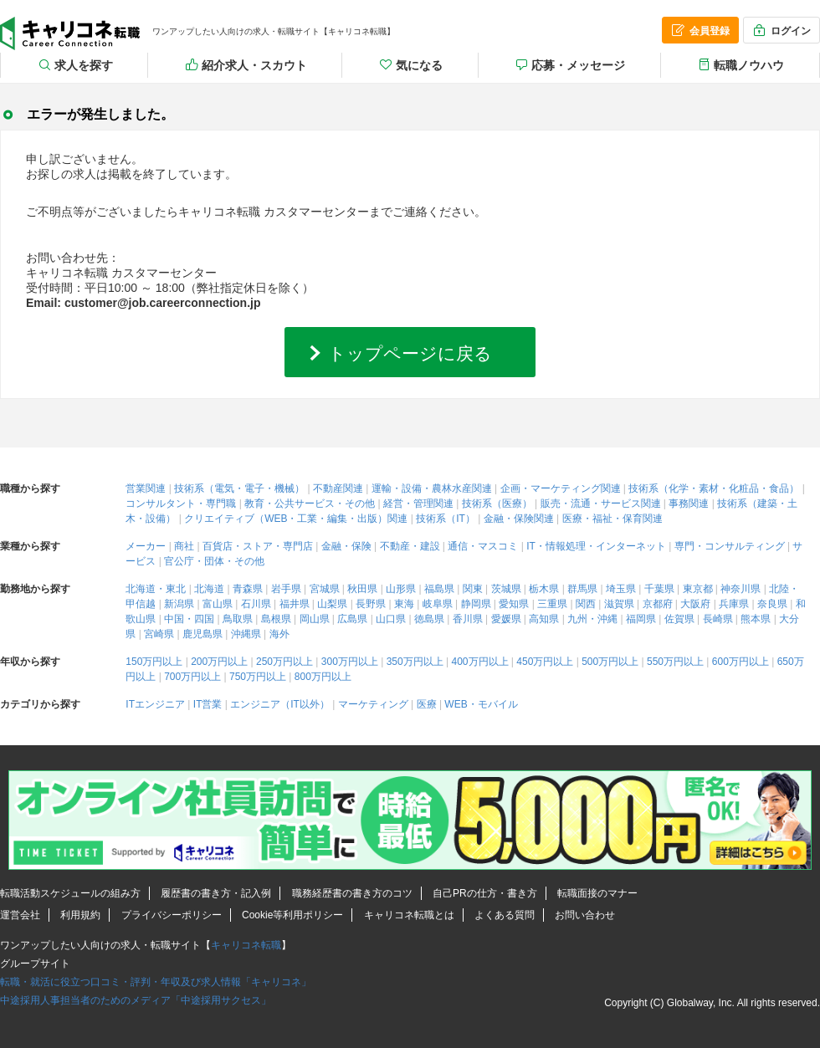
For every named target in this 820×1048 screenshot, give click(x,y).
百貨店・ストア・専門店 (257, 546)
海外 (279, 634)
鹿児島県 (202, 634)
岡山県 (315, 619)
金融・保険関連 (519, 518)
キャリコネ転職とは (409, 915)
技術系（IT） (445, 518)
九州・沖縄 (592, 619)
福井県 (294, 604)
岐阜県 (438, 604)
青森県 (248, 589)
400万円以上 (479, 661)
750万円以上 (257, 676)
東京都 (698, 589)
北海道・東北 (156, 589)
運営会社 (20, 915)
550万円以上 (675, 661)
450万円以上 (544, 661)
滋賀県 (619, 604)
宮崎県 (159, 634)
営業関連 (146, 488)
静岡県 (476, 604)
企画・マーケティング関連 (560, 488)
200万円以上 (219, 661)
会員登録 (699, 30)
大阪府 (695, 604)
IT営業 (208, 704)
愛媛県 (506, 619)
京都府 (658, 604)
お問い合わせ (585, 915)
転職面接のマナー (597, 893)
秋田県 (362, 589)
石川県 (256, 604)
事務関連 (689, 503)
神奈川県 (740, 589)
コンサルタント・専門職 (181, 503)
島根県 (276, 619)
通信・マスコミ (483, 546)
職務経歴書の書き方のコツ (352, 893)
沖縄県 (246, 634)
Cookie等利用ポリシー (292, 915)
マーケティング (373, 704)
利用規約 (80, 915)
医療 (427, 704)
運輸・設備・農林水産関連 (432, 488)
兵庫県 (734, 604)
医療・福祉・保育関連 (612, 518)
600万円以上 (740, 661)
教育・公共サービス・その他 (309, 503)
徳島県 (429, 619)
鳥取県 (238, 619)
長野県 (371, 604)
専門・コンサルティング (729, 546)
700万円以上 (192, 676)
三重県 (552, 604)
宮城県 (325, 589)
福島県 (439, 589)
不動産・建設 (410, 546)
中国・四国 (189, 619)
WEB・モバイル (480, 704)
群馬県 (582, 589)
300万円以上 (349, 661)
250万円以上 (284, 661)
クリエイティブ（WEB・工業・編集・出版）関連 (295, 518)
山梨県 (332, 604)
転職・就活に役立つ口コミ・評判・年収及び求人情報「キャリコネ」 (155, 982)
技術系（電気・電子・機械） (239, 488)
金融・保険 (346, 546)
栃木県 (544, 589)
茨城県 (506, 589)
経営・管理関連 (418, 503)
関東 (473, 589)
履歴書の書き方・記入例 (216, 893)
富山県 (217, 604)
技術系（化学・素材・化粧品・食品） (713, 488)
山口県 (391, 619)
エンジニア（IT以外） (280, 704)
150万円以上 (154, 661)
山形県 (401, 589)
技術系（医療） (497, 503)
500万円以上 (610, 661)
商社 (184, 546)
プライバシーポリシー (171, 915)
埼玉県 (621, 589)
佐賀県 (679, 619)
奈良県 (772, 604)
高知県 (544, 619)
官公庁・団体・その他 (214, 561)
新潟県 (179, 604)
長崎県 (718, 619)
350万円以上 (415, 661)
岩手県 (286, 589)
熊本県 (756, 619)
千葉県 (659, 589)
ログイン (781, 30)
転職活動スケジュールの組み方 (70, 893)
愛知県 (514, 604)
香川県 (468, 619)
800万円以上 (323, 676)
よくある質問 (504, 915)
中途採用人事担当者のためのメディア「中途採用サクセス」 (135, 1000)
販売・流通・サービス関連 (601, 503)
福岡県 (641, 619)
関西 (586, 604)
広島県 (352, 619)
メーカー (146, 546)
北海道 (209, 589)
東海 (404, 604)
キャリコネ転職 (70, 33)
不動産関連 (338, 488)
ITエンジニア (155, 704)
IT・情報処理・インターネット (596, 546)
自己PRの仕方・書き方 (485, 893)
